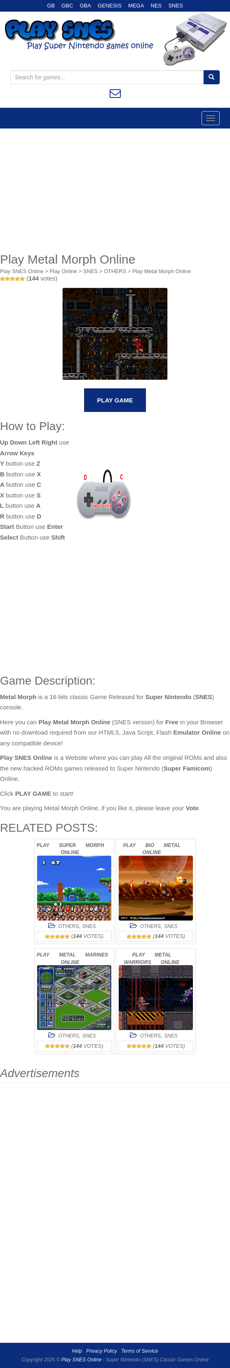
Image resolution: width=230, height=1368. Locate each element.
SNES (175, 5)
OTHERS (115, 271)
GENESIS (110, 5)
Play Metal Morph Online (161, 271)
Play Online (63, 271)
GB (51, 5)
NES (156, 5)
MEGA (136, 5)
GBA (85, 5)
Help (77, 1351)
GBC (67, 5)
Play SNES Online (22, 271)
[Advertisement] (115, 190)
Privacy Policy (101, 1351)
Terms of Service (139, 1351)
